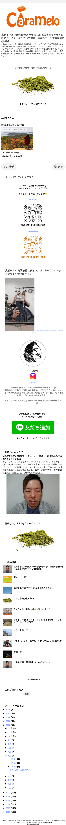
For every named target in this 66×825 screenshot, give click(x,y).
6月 (10, 752)
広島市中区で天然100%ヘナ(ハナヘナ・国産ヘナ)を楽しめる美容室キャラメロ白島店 (38, 567)
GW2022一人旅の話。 (13, 156)
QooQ (37, 824)
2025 (8, 713)
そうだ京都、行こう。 (24, 630)
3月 (10, 780)
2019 (8, 800)
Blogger (37, 679)
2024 (8, 717)
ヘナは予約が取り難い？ (25, 598)
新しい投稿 (8, 166)
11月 (10, 732)
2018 (8, 804)
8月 (10, 744)
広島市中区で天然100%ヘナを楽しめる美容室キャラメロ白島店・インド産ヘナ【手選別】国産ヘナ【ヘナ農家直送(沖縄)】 (32, 38)
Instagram (33, 232)
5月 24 (14, 759)
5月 (10, 755)
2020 (8, 796)
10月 (10, 736)
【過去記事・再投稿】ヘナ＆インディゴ (32, 662)
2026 (8, 709)
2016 (8, 812)
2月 (10, 784)
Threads (33, 199)
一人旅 (23, 130)
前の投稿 (58, 166)
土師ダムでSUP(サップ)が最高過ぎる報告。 (34, 588)
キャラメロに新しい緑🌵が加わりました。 (33, 609)
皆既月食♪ (18, 652)
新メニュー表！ (21, 577)
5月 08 (14, 767)
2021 (8, 792)
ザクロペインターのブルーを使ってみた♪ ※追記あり (38, 641)
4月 (10, 776)
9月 (10, 740)
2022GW (6, 130)
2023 (8, 721)
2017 (8, 808)
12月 (10, 728)
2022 (8, 725)
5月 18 (14, 763)
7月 (10, 748)
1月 (10, 787)
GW (15, 130)
